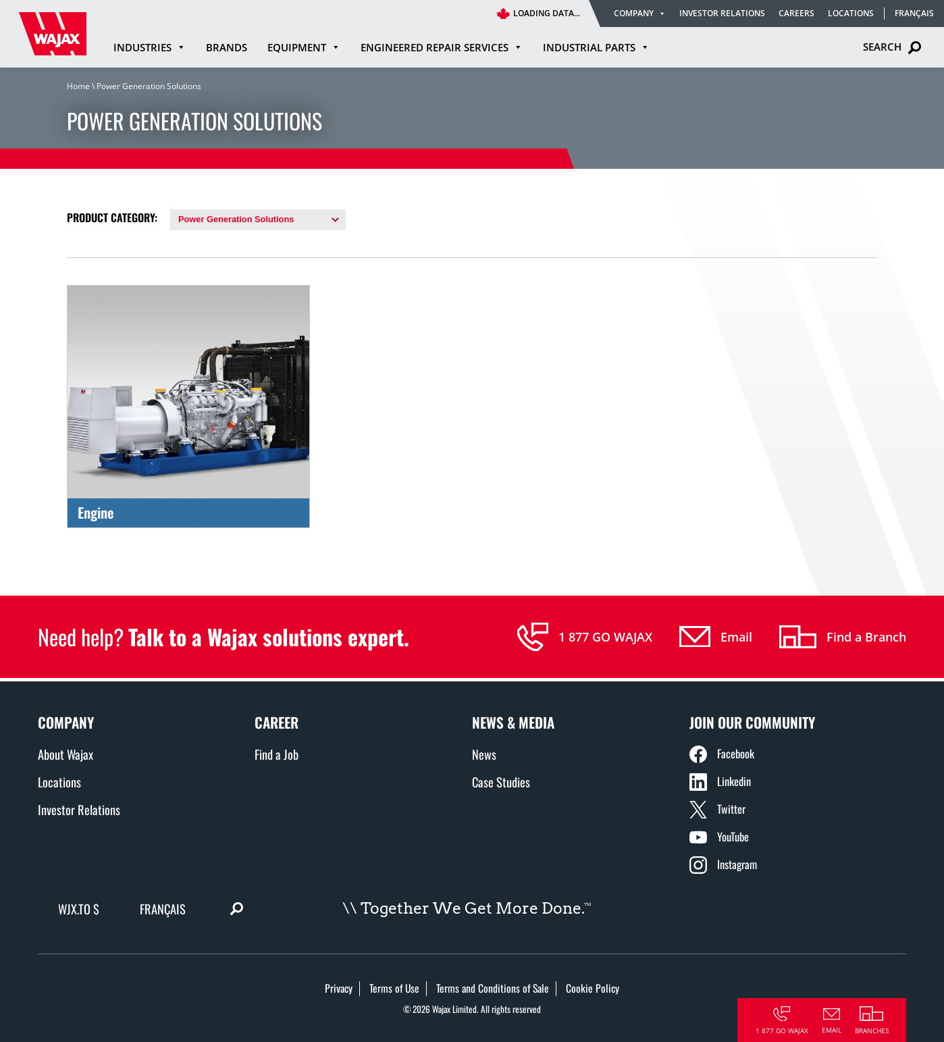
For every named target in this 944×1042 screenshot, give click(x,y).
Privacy (338, 988)
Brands (226, 47)
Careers (796, 13)
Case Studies (501, 782)
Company (640, 13)
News (484, 754)
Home (78, 86)
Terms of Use (394, 988)
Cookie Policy (592, 988)
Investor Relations (722, 13)
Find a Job (276, 754)
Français (914, 13)
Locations (851, 13)
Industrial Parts (596, 47)
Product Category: (112, 217)
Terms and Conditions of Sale (492, 988)
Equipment (303, 47)
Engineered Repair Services (442, 47)
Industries (149, 47)
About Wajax (65, 754)
